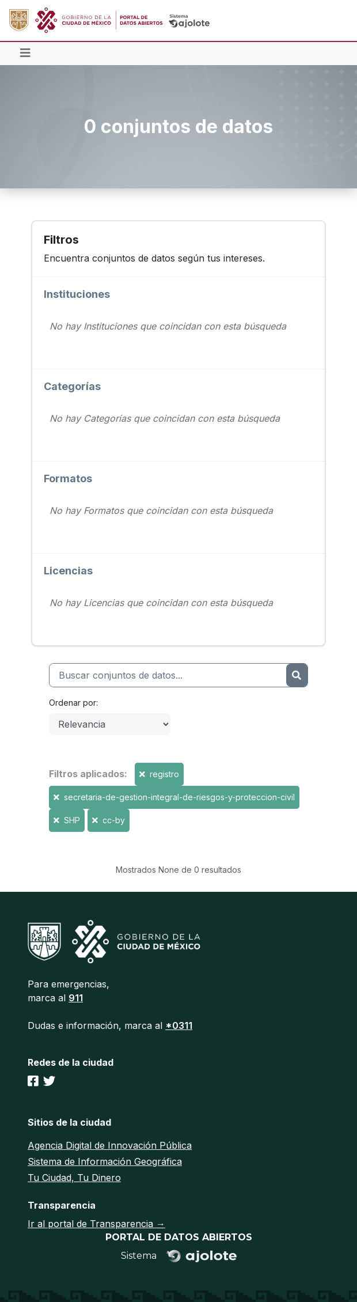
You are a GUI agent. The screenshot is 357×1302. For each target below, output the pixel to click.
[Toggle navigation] (25, 53)
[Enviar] (296, 675)
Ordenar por (72, 702)
